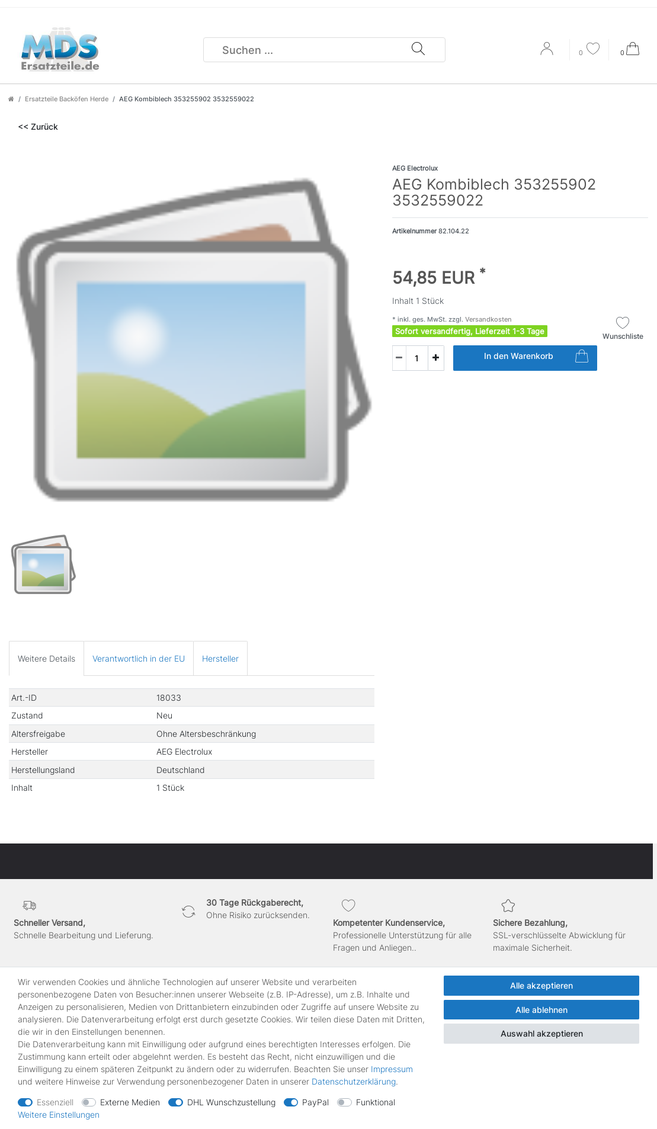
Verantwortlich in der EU (138, 658)
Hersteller (220, 658)
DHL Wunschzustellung (231, 1102)
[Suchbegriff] (307, 49)
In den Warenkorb (536, 357)
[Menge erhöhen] (436, 358)
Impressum (392, 1069)
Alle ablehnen (541, 1010)
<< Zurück (38, 126)
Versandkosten (487, 319)
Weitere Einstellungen (59, 1114)
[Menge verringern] (399, 358)
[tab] (46, 658)
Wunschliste (622, 328)
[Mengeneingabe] (410, 358)
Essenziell (55, 1102)
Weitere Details (46, 658)
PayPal (315, 1102)
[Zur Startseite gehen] (11, 99)
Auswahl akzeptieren (542, 1033)
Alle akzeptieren (541, 985)
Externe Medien (130, 1102)
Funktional (375, 1102)
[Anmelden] (548, 52)
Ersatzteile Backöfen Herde (66, 99)
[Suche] (417, 49)
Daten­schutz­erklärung (354, 1081)
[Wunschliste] (589, 50)
